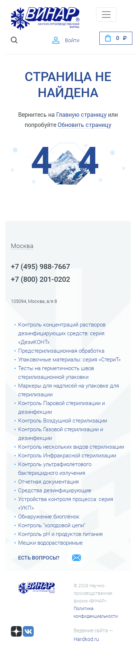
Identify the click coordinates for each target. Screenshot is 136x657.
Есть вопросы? (38, 558)
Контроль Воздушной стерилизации (62, 420)
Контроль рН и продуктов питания (60, 534)
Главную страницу (81, 114)
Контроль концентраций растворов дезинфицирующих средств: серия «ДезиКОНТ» (62, 333)
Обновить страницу (84, 124)
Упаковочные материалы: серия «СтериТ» (69, 359)
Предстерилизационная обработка (61, 351)
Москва (22, 246)
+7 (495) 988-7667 (40, 266)
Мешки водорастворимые (50, 543)
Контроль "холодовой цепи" (51, 525)
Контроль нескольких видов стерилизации (71, 447)
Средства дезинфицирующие (54, 490)
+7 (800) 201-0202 (40, 279)
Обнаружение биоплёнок (48, 516)
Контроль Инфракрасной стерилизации (67, 455)
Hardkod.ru (86, 639)
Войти (72, 40)
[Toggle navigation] (106, 14)
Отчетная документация (48, 481)
